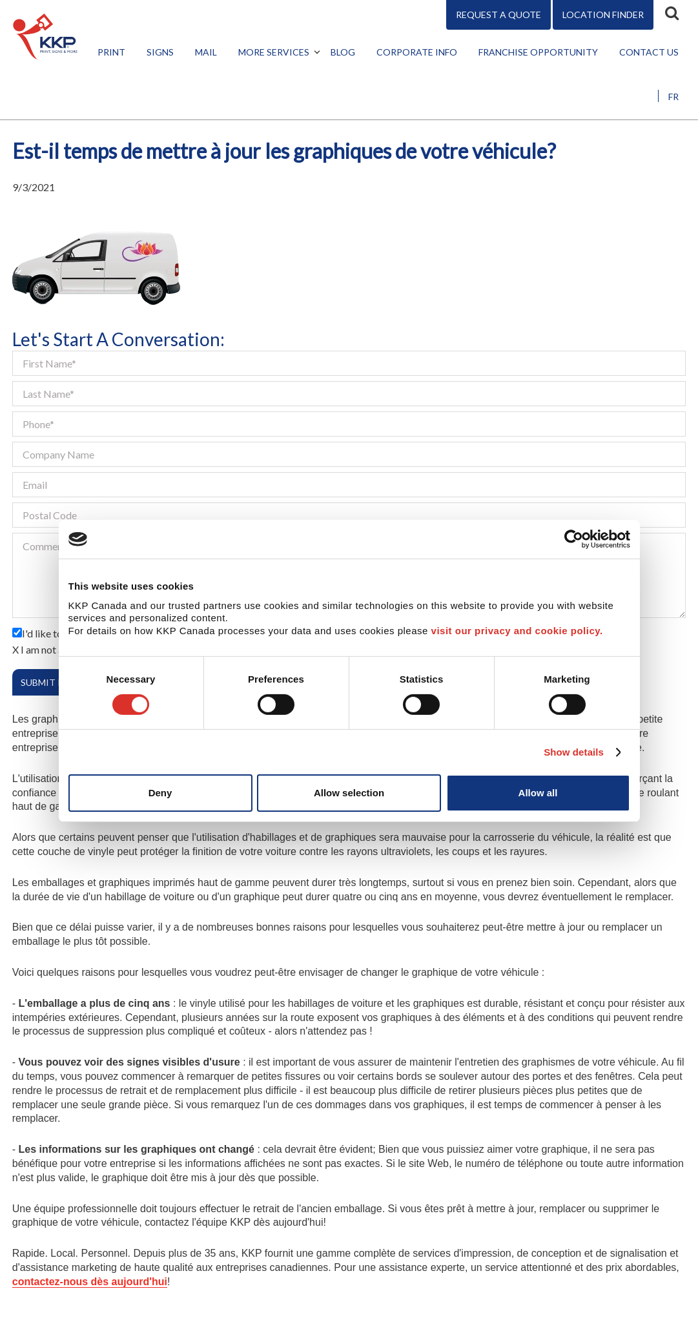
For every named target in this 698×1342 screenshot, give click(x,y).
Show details (574, 752)
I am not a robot (56, 649)
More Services (273, 51)
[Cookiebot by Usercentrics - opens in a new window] (573, 539)
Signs (160, 51)
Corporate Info (416, 51)
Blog (343, 51)
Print (111, 51)
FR (673, 96)
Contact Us (649, 51)
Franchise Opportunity (538, 51)
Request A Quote (498, 14)
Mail (206, 51)
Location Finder (603, 14)
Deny (160, 792)
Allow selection (349, 792)
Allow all (538, 792)
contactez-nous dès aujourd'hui (89, 1281)
